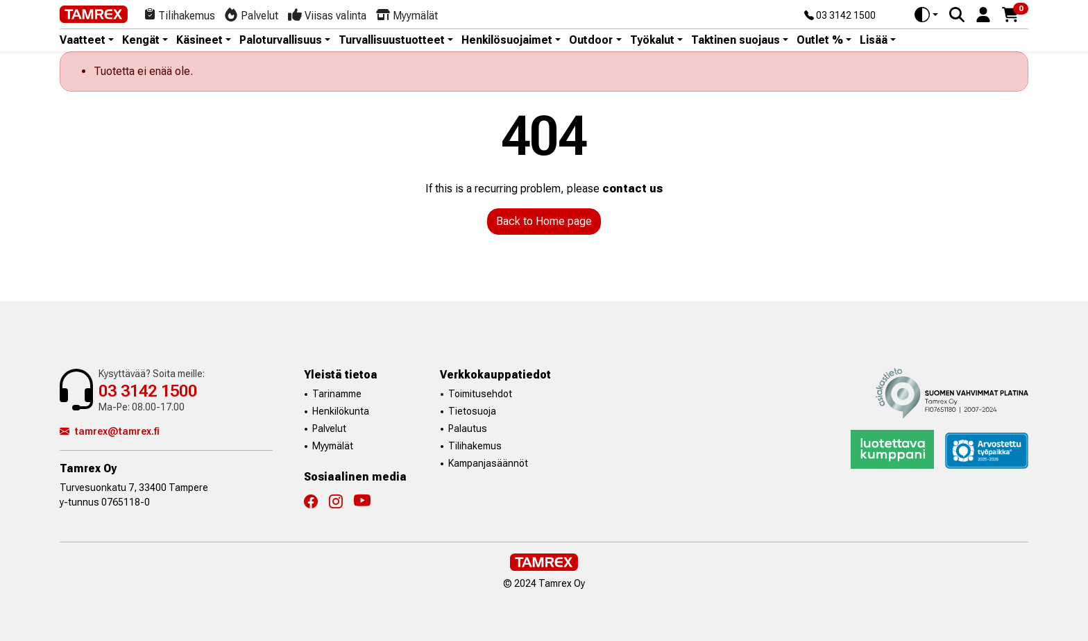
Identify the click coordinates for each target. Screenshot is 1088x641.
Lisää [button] (873, 40)
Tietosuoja (472, 411)
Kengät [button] (141, 40)
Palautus (467, 428)
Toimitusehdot (480, 393)
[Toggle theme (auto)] (926, 14)
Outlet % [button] (820, 40)
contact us (632, 188)
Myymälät (332, 445)
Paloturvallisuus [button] (280, 40)
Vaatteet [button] (82, 40)
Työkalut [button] (652, 40)
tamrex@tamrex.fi (110, 431)
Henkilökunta (340, 411)
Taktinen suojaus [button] (735, 40)
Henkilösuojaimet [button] (506, 40)
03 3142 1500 (840, 16)
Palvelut (329, 428)
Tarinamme (337, 393)
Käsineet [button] (199, 40)
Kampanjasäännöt (488, 463)
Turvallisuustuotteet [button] (392, 40)
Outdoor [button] (591, 40)
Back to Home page (544, 221)
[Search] (956, 14)
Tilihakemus (475, 445)
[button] (983, 13)
